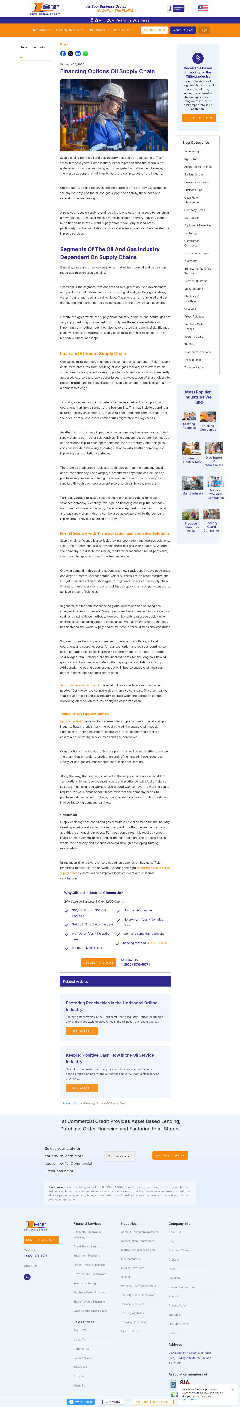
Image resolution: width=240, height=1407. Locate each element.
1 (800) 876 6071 (154, 30)
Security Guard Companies (138, 1299)
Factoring (190, 233)
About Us (175, 1236)
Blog (63, 44)
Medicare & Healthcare (191, 299)
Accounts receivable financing (81, 685)
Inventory (190, 261)
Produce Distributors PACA (138, 1290)
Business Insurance (196, 182)
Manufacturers (130, 1263)
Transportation (194, 367)
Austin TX (80, 1334)
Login (204, 30)
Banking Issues (194, 174)
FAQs (172, 1272)
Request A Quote (183, 30)
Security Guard (193, 336)
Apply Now (113, 1401)
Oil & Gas (190, 309)
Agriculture (191, 159)
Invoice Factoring (85, 1287)
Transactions (192, 359)
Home (66, 1103)
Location (174, 1282)
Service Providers (132, 1308)
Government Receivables (90, 1278)
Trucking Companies (134, 1326)
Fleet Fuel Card (131, 1335)
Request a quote (41, 1243)
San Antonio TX (83, 1362)
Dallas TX (80, 1343)
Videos (173, 1337)
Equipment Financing (197, 225)
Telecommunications (197, 352)
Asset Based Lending (87, 1250)
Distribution (192, 217)
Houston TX (81, 1352)
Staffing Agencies (132, 1317)
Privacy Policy (178, 1309)
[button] (232, 1389)
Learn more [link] (189, 1399)
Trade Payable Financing (89, 1305)
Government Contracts (192, 243)
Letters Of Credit (195, 281)
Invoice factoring (72, 721)
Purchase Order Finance (194, 327)
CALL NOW (153, 1402)
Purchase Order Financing (90, 1296)
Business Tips (193, 190)
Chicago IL (80, 1380)
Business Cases (179, 1254)
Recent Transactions (182, 1291)
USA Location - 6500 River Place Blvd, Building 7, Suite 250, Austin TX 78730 (190, 1362)
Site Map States (179, 1328)
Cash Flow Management (193, 200)
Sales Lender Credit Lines (90, 1314)
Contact (174, 1263)
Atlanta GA (80, 1371)
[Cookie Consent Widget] (208, 1394)
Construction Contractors (137, 1245)
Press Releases (194, 316)
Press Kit (175, 1300)
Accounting (191, 151)
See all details (199, 118)
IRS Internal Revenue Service (197, 271)
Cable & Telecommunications (140, 1236)
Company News (194, 210)
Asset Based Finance (198, 167)
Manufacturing (193, 288)
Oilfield (125, 1281)
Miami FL (79, 1389)
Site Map (174, 1318)
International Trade (196, 253)
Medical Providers (132, 1272)
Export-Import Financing (90, 1268)
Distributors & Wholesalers (138, 1254)
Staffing (189, 344)
